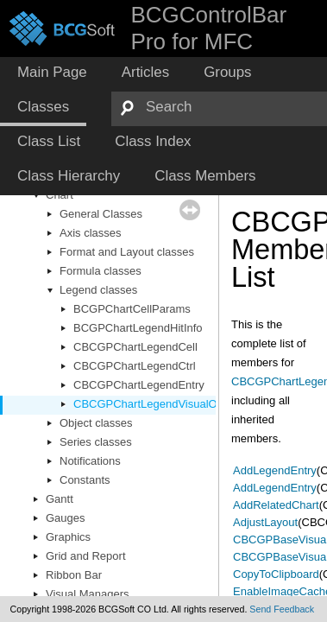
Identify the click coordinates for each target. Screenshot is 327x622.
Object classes (96, 422)
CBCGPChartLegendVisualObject (157, 403)
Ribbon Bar (74, 574)
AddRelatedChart (276, 504)
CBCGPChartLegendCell (135, 346)
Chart (59, 194)
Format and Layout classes (127, 251)
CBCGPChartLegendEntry (138, 384)
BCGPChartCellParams (132, 308)
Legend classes (98, 289)
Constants (85, 479)
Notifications (90, 460)
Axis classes (91, 232)
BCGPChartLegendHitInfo (138, 327)
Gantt (59, 498)
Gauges (65, 517)
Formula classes (100, 270)
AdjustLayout (265, 522)
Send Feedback (281, 609)
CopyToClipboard (276, 574)
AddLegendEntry (275, 470)
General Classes (101, 213)
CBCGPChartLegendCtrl (134, 365)
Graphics (68, 536)
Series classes (96, 441)
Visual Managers (87, 593)
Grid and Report (86, 555)
